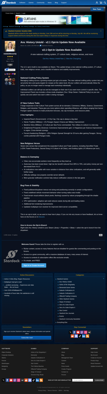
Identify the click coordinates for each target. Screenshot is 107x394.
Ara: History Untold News (42, 26)
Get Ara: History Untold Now (53, 59)
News (50, 3)
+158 (10, 64)
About (63, 352)
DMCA (60, 390)
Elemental (34, 355)
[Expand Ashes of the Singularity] (58, 284)
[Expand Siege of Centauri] (58, 302)
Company (65, 348)
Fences (4, 360)
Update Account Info (97, 366)
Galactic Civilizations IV (38, 358)
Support (63, 3)
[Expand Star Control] (58, 310)
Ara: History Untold (26, 26)
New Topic (97, 9)
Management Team (67, 358)
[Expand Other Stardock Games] (58, 299)
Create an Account (96, 358)
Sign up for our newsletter (59, 380)
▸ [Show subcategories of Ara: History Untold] (33, 26)
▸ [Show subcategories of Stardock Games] (19, 26)
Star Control (34, 363)
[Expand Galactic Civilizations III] (58, 290)
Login (23, 13)
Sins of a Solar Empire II (38, 360)
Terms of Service (52, 390)
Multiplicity (5, 366)
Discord (41, 217)
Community (40, 3)
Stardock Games (14, 26)
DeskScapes (5, 363)
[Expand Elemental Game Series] (58, 287)
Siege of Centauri (36, 372)
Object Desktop (6, 352)
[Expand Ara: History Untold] (58, 282)
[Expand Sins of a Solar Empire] (58, 304)
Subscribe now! (27, 338)
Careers (63, 360)
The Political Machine (37, 366)
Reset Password (95, 363)
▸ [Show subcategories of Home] (7, 26)
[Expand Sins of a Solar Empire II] (58, 307)
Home (4, 26)
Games (31, 3)
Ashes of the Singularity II (38, 352)
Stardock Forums (46, 45)
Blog (56, 3)
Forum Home (10, 13)
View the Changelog (73, 59)
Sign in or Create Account (34, 265)
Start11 (4, 358)
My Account (94, 355)
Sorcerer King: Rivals (37, 374)
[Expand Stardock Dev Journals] (58, 313)
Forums (63, 374)
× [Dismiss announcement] (100, 31)
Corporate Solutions (7, 355)
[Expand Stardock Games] (55, 279)
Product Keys (95, 360)
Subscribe (99, 380)
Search (18, 13)
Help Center (94, 352)
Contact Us (64, 372)
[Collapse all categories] (103, 278)
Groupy (4, 369)
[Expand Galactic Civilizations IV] (58, 293)
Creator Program (66, 369)
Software (22, 3)
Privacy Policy (42, 390)
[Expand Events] (58, 316)
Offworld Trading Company (39, 369)
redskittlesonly (10, 54)
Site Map (66, 390)
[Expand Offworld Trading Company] (58, 296)
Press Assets (65, 366)
